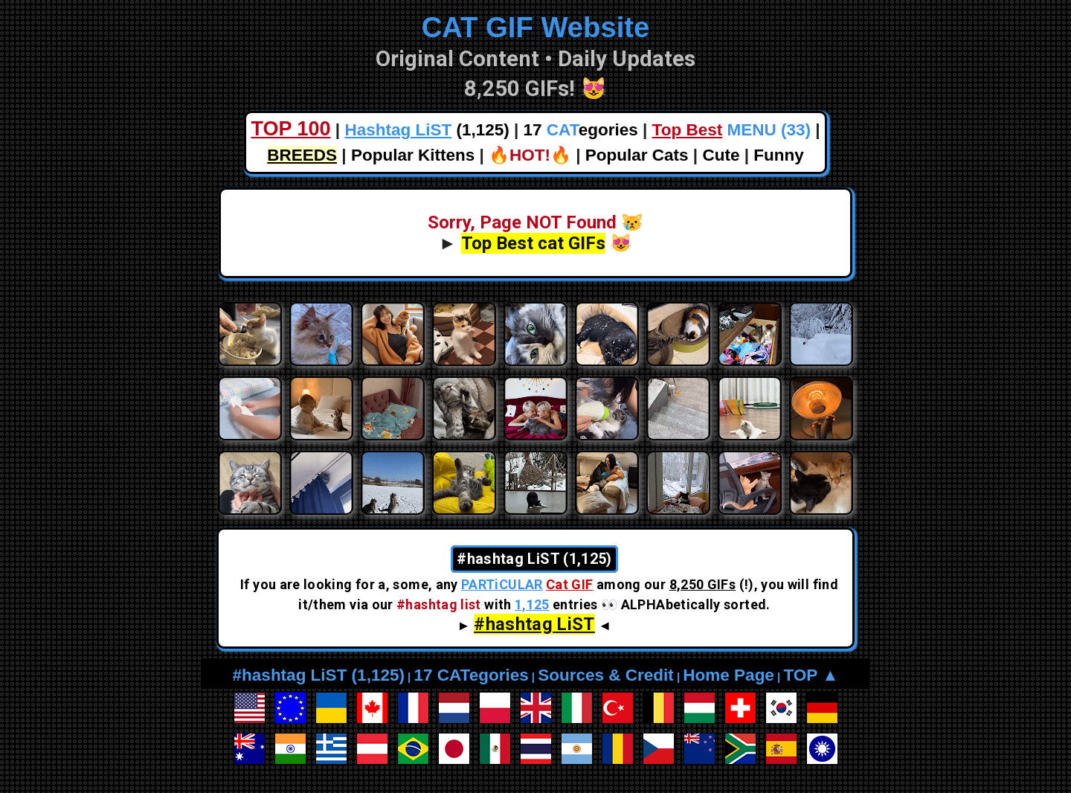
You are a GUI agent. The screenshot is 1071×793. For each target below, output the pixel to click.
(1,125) (426, 130)
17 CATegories (471, 675)
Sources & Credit (606, 675)
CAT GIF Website (536, 27)
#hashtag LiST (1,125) (319, 675)
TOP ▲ (810, 675)
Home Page (728, 675)
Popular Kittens (413, 155)
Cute (720, 155)
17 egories (581, 130)
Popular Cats (637, 155)
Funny (778, 155)
